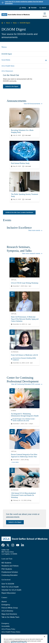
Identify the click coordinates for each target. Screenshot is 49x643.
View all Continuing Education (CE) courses (26, 384)
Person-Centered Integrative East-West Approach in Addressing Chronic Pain (24, 456)
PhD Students (7, 569)
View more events (35, 230)
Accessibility (6, 626)
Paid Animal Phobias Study (20, 163)
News (15, 23)
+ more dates (15, 462)
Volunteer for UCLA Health (11, 590)
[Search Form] (42, 7)
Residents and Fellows (10, 566)
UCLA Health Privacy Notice (11, 632)
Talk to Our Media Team (10, 617)
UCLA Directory (7, 611)
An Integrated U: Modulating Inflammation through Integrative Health (24, 415)
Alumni (4, 602)
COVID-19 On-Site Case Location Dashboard (19, 212)
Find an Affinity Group (10, 608)
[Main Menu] (44, 14)
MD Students (6, 563)
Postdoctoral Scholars (10, 572)
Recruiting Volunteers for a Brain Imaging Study (22, 131)
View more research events (32, 253)
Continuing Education (10, 575)
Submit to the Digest (11, 86)
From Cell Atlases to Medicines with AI (24, 355)
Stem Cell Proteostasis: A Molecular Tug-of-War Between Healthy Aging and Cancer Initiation (24, 319)
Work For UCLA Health (10, 587)
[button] (32, 7)
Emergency (6, 605)
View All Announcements (33, 103)
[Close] (44, 641)
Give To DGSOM (8, 584)
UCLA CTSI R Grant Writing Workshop (24, 283)
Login (3, 635)
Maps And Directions (9, 614)
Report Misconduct (9, 593)
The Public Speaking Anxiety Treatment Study (24, 195)
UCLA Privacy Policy (8, 629)
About (8, 23)
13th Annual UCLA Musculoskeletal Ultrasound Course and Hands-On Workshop (23, 495)
